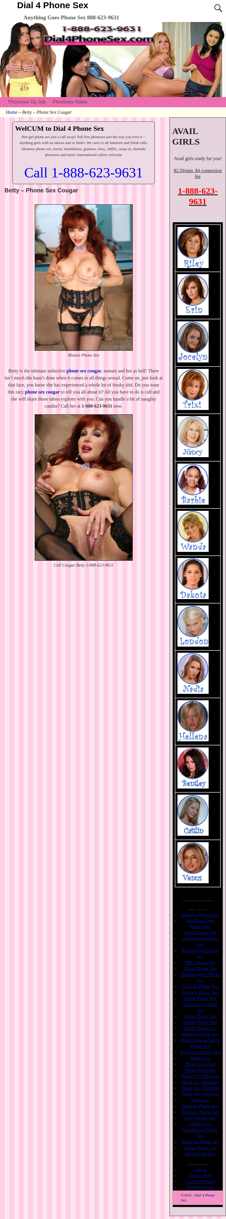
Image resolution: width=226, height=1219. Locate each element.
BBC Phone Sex (200, 962)
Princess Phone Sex (200, 1105)
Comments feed (200, 1181)
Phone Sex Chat (200, 1064)
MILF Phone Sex (200, 1028)
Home (11, 112)
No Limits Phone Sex (200, 1052)
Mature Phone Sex (200, 1022)
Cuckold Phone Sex (200, 986)
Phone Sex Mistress (200, 1076)
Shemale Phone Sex (200, 1112)
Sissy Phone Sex (200, 1117)
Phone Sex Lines (200, 1070)
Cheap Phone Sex (200, 968)
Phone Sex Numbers (200, 1088)
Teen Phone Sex (200, 1153)
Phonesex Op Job (27, 101)
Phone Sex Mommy (200, 1082)
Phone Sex (200, 1058)
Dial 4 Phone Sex (52, 5)
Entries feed (200, 1175)
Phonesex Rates (70, 101)
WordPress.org (200, 1187)
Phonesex (200, 1100)
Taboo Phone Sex (200, 1147)
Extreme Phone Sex (200, 992)
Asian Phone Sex (200, 932)
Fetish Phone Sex (200, 998)
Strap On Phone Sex (200, 1141)
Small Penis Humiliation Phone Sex (200, 1129)
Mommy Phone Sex (200, 1034)
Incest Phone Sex (200, 1016)
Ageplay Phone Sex (200, 914)
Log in (200, 1169)
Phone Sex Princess (200, 1093)
